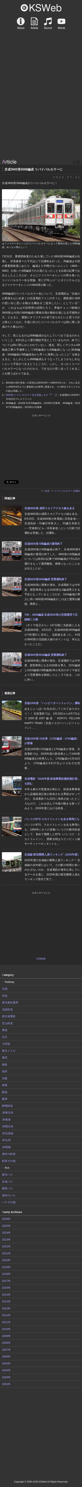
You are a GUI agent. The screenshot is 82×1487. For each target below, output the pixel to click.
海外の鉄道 (9, 1153)
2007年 (6, 1349)
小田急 (6, 1043)
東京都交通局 (10, 1002)
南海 (4, 1085)
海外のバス (9, 1195)
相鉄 (4, 1064)
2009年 (6, 1336)
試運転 (76, 491)
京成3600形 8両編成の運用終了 (43, 543)
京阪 (4, 1078)
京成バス (7, 1181)
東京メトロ (9, 1050)
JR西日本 (7, 1126)
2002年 (6, 1384)
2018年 (6, 1273)
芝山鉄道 (7, 1023)
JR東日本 (7, 1112)
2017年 (6, 1280)
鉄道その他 (9, 1160)
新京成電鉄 (9, 1016)
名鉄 (4, 1071)
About (21, 23)
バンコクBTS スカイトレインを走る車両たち (51, 819)
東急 (4, 1030)
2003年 (6, 1377)
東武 (4, 1057)
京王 (4, 1037)
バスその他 (9, 1202)
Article (34, 23)
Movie (61, 23)
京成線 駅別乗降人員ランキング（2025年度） (52, 854)
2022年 (6, 1246)
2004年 (6, 1370)
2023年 (6, 1239)
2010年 (6, 1329)
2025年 (6, 1225)
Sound (48, 23)
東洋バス (7, 1174)
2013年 (6, 1308)
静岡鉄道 (7, 1105)
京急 (4, 995)
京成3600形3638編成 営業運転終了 (45, 654)
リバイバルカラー (63, 491)
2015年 (6, 1294)
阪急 (4, 1092)
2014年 (6, 1301)
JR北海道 (7, 1133)
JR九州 (6, 1140)
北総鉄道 (7, 1009)
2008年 (6, 1342)
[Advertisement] (41, 115)
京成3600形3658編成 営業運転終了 (45, 579)
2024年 (6, 1232)
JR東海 (6, 1119)
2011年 (6, 1322)
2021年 (6, 1253)
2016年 (6, 1287)
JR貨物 (6, 1147)
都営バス (7, 1188)
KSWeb (41, 8)
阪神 (4, 1098)
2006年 (6, 1356)
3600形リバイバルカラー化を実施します (30, 395)
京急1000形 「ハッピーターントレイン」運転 (52, 703)
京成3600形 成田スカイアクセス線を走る (49, 508)
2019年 (6, 1267)
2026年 (6, 1218)
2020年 (6, 1260)
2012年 (6, 1315)
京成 (47, 491)
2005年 (6, 1363)
